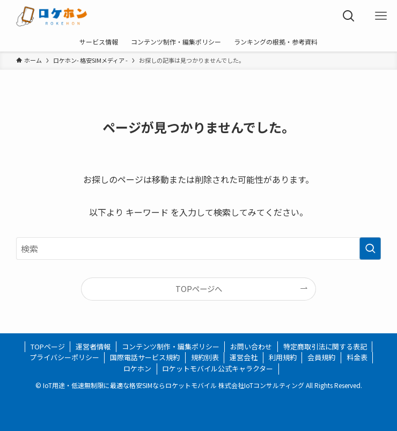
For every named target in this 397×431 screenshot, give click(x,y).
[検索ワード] (198, 248)
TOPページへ (198, 288)
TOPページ (48, 346)
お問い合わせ (251, 346)
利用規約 (283, 357)
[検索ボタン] (349, 16)
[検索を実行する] (370, 248)
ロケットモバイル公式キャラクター (217, 368)
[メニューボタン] (381, 16)
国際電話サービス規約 (145, 357)
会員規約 (321, 357)
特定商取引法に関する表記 (325, 346)
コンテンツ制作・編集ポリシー (170, 346)
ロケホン (137, 368)
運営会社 (244, 357)
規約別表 (205, 357)
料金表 (357, 357)
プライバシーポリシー (64, 357)
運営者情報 (93, 346)
